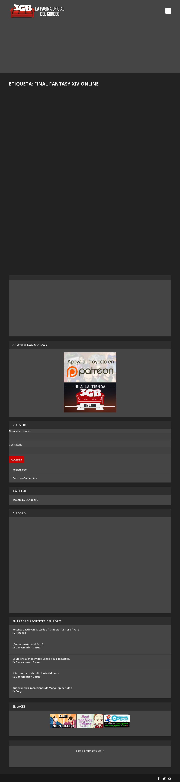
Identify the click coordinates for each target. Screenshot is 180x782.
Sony (19, 691)
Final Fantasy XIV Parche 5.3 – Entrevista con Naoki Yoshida (129, 143)
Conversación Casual (28, 647)
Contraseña (15, 444)
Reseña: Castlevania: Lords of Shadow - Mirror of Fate (45, 629)
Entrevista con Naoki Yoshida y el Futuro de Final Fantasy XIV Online (47, 233)
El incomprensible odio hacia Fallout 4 (35, 673)
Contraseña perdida (24, 478)
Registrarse (19, 469)
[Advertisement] (90, 48)
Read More (22, 166)
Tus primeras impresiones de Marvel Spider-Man (42, 688)
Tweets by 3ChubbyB (25, 500)
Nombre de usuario (20, 431)
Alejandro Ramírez (25, 240)
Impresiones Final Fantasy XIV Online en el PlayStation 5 (47, 140)
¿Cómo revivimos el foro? (27, 644)
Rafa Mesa (21, 147)
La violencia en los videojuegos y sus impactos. (41, 658)
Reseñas (21, 633)
